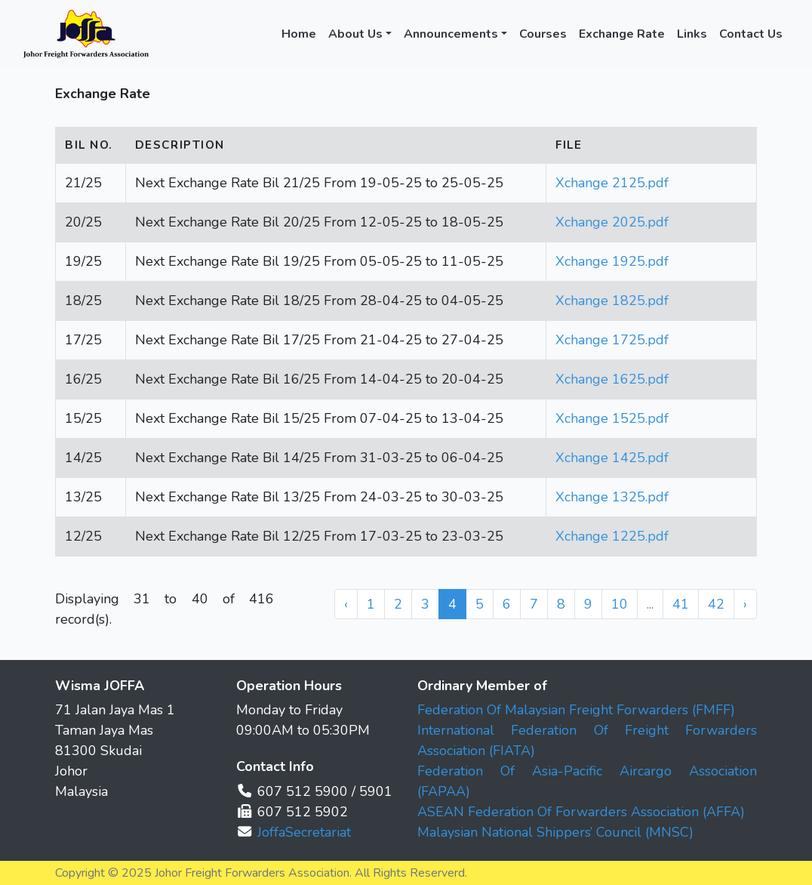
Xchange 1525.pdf (612, 418)
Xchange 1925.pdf (612, 261)
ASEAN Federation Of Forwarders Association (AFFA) (581, 812)
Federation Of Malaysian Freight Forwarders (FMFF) (576, 710)
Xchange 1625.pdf (612, 379)
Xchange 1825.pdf (612, 300)
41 (680, 604)
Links (692, 34)
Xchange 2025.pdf (612, 222)
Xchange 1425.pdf (612, 458)
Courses (543, 34)
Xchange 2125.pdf (612, 183)
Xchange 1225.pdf (612, 536)
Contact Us (751, 34)
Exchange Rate (622, 34)
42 (716, 604)
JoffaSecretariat (304, 832)
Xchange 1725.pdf (612, 340)
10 (619, 604)
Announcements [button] (451, 34)
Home (298, 34)
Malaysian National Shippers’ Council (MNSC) (555, 832)
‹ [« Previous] (346, 604)
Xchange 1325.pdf (612, 497)
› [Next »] (745, 604)
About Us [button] (355, 34)
